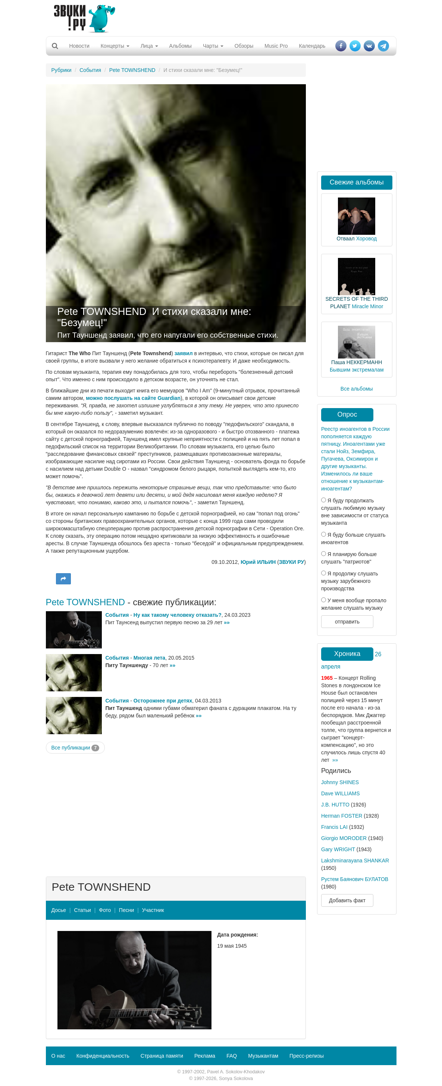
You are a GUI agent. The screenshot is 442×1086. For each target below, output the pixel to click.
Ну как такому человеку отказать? (178, 615)
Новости (79, 46)
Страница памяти (162, 1056)
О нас (58, 1056)
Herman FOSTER (341, 816)
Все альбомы (357, 389)
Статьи (82, 910)
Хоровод (366, 238)
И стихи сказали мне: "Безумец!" (154, 317)
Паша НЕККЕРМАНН (356, 362)
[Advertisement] (218, 17)
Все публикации (75, 748)
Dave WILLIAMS (340, 793)
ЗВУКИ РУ (291, 562)
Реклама (204, 1056)
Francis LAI (334, 827)
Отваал (345, 238)
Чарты (213, 46)
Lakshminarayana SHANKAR (355, 861)
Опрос (347, 414)
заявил (184, 353)
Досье (58, 910)
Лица (149, 46)
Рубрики (61, 70)
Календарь (312, 46)
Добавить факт (347, 900)
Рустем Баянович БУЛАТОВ (354, 879)
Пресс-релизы (306, 1056)
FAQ (231, 1056)
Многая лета (149, 658)
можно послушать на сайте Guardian (133, 398)
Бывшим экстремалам (357, 370)
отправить (347, 622)
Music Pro (276, 46)
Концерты (115, 46)
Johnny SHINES (340, 782)
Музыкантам (263, 1056)
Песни (126, 910)
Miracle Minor (367, 306)
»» (227, 622)
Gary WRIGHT (338, 849)
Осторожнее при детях (163, 701)
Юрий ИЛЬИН (258, 562)
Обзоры (244, 46)
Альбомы (180, 46)
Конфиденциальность (102, 1056)
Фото (105, 910)
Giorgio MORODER (344, 838)
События (90, 70)
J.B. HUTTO (335, 805)
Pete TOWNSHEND (132, 70)
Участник (153, 910)
